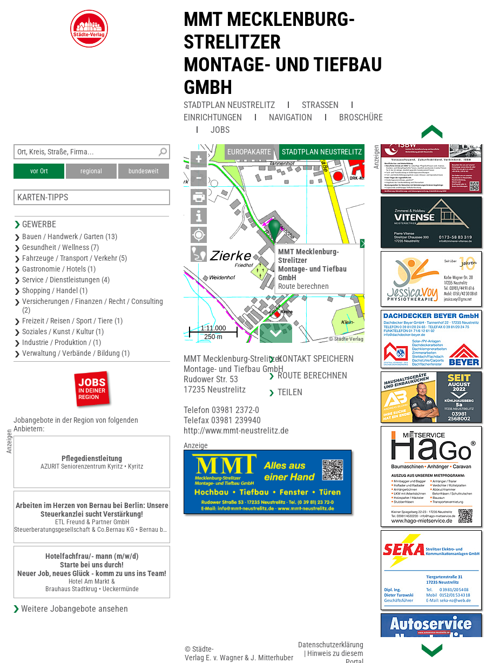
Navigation (290, 117)
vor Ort (39, 171)
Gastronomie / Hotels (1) (59, 269)
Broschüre (361, 117)
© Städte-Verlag (346, 339)
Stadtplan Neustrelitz (229, 105)
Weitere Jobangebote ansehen (74, 609)
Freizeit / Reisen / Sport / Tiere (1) (72, 320)
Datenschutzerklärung (330, 644)
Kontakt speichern (316, 359)
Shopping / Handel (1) (54, 290)
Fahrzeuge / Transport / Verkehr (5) (74, 258)
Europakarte (249, 151)
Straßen (320, 105)
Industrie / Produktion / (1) (61, 342)
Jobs (220, 130)
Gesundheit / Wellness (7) (60, 247)
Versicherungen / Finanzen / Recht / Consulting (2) (92, 305)
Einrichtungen (213, 117)
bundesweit (144, 171)
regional (91, 171)
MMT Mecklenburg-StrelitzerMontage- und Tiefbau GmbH (283, 53)
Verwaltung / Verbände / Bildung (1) (76, 353)
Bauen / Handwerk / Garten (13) (69, 236)
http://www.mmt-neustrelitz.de (236, 430)
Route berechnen (303, 286)
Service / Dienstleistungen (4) (66, 279)
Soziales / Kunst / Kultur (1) (63, 331)
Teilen (290, 392)
